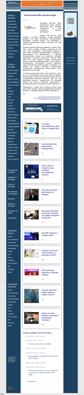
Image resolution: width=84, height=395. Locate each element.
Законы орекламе (11, 205)
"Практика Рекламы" (55, 99)
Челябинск (11, 260)
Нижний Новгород (13, 245)
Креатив (11, 199)
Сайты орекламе (11, 185)
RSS (9, 387)
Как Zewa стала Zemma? (37, 344)
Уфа (9, 266)
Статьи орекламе (11, 65)
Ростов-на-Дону (12, 263)
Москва (10, 236)
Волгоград (11, 269)
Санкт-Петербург (13, 239)
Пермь (10, 272)
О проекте (12, 218)
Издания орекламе (12, 178)
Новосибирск (12, 242)
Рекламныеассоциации (13, 193)
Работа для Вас (70, 60)
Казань (10, 257)
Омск (9, 254)
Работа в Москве (70, 57)
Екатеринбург (12, 248)
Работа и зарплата (70, 63)
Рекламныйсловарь (12, 171)
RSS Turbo (11, 389)
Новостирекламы (11, 16)
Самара (10, 251)
